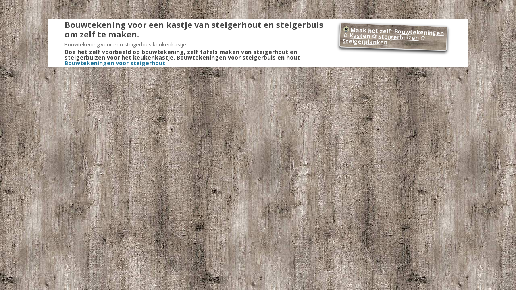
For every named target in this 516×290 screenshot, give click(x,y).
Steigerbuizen (398, 37)
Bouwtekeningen (419, 32)
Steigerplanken (365, 41)
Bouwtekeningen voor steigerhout (114, 63)
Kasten (360, 35)
